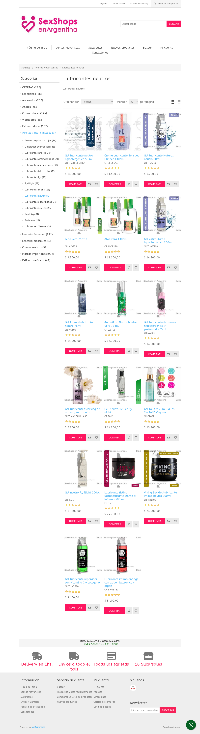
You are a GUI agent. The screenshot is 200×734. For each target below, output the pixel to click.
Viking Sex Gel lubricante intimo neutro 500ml (160, 494)
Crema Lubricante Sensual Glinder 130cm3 (121, 157)
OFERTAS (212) (31, 87)
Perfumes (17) (32, 220)
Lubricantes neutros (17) (38, 195)
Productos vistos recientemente (74, 692)
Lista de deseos (102, 706)
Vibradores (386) (32, 119)
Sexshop (25, 67)
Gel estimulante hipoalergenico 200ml (158, 240)
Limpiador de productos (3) (40, 146)
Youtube (133, 688)
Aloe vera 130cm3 (116, 239)
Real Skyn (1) (32, 214)
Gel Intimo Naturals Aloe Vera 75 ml (120, 324)
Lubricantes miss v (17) (37, 189)
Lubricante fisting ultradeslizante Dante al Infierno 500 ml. (120, 496)
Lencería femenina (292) (37, 234)
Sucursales (95, 47)
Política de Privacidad (33, 706)
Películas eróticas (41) (36, 260)
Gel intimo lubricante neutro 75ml (79, 324)
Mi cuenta (166, 47)
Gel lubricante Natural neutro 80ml (158, 157)
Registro (103, 3)
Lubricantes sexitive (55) (38, 208)
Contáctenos (100, 52)
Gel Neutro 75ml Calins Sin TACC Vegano (159, 410)
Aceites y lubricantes (46, 67)
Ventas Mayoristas (68, 47)
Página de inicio (37, 47)
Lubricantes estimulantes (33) (41, 165)
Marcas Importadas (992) (38, 253)
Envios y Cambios (30, 702)
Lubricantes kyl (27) (35, 177)
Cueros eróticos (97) (34, 247)
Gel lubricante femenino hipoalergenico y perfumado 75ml (160, 326)
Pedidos (97, 692)
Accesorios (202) (32, 100)
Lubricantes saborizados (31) (41, 202)
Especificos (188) (32, 93)
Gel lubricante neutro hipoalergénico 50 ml (79, 157)
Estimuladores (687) (35, 126)
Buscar (147, 47)
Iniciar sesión (119, 3)
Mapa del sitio (29, 687)
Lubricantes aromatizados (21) (42, 159)
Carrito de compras (104, 702)
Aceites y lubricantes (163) (39, 132)
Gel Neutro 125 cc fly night (118, 410)
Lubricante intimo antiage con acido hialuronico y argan (121, 582)
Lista (178, 101)
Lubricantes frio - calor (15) (40, 171)
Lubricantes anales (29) (38, 153)
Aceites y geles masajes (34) (40, 140)
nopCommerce (38, 727)
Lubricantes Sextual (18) (38, 226)
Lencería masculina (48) (37, 241)
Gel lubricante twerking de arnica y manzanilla (82, 410)
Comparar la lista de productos (74, 697)
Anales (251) (30, 106)
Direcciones (99, 697)
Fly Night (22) (32, 183)
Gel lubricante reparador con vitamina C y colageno (82, 580)
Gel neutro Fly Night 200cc (82, 492)
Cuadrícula (172, 101)
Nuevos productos (123, 47)
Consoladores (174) (34, 113)
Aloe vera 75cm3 (76, 239)
